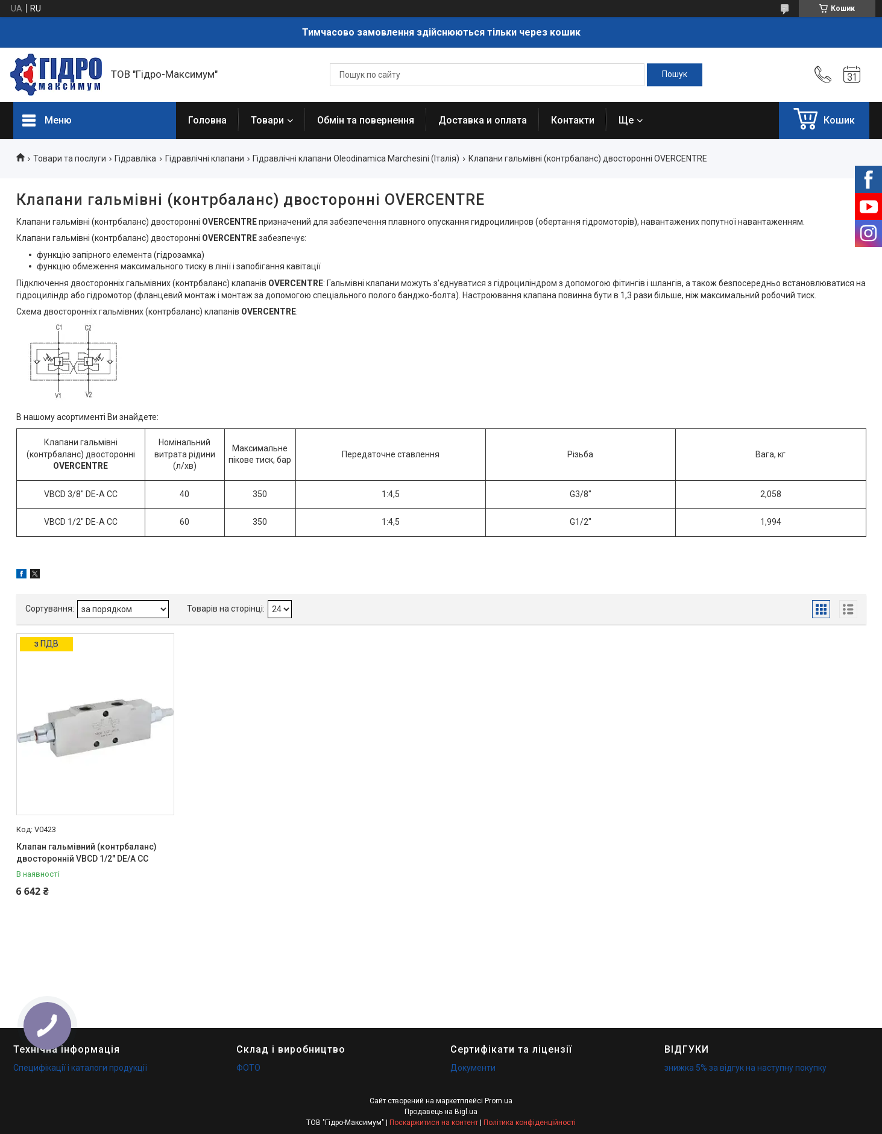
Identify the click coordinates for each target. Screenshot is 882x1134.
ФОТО (248, 1068)
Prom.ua (498, 1101)
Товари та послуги (69, 158)
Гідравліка (135, 158)
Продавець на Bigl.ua (441, 1111)
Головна (207, 120)
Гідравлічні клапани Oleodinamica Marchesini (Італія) (356, 158)
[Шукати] (674, 74)
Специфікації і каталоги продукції (80, 1068)
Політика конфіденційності (530, 1122)
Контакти (572, 120)
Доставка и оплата (482, 120)
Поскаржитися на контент (433, 1122)
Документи (473, 1068)
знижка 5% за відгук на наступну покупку (745, 1068)
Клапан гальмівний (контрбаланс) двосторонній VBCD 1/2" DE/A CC (86, 852)
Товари (267, 120)
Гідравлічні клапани (204, 158)
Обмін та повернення (365, 120)
